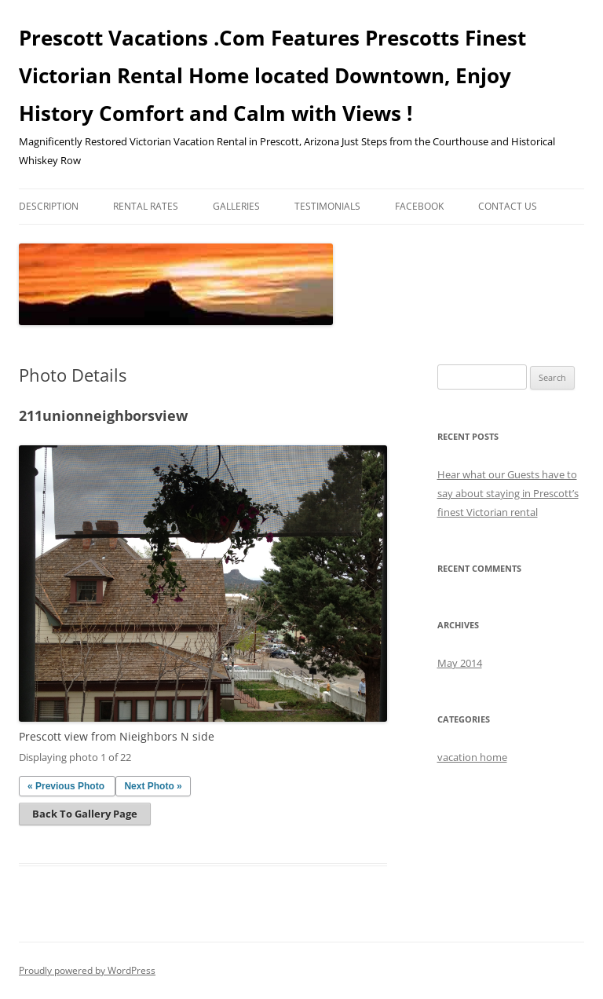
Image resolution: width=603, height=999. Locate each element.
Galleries (236, 206)
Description (49, 206)
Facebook (419, 206)
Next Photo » (152, 786)
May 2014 (459, 663)
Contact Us (507, 206)
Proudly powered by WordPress (87, 970)
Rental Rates (145, 206)
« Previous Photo (65, 786)
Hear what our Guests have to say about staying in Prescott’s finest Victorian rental (508, 493)
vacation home (472, 757)
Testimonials (327, 206)
